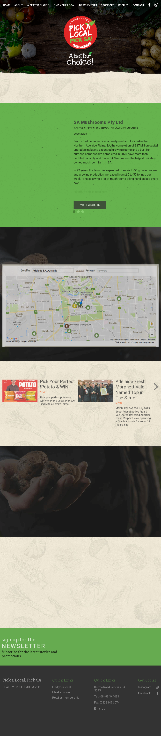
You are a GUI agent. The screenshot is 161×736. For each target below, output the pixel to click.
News (119, 405)
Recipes (123, 5)
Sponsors (107, 5)
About (18, 5)
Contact (138, 5)
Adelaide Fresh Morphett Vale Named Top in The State (131, 392)
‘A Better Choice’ (38, 5)
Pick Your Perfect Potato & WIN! (57, 386)
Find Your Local (64, 5)
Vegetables (82, 133)
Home (6, 5)
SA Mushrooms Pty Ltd (100, 122)
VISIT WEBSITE (92, 204)
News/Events (88, 5)
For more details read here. (93, 192)
